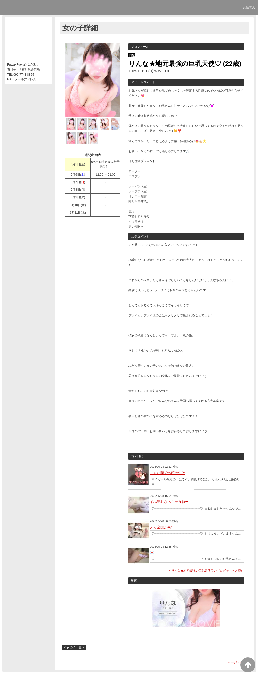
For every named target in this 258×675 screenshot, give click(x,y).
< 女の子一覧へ (74, 647)
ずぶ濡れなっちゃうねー (169, 502)
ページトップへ (238, 662)
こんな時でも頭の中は (167, 473)
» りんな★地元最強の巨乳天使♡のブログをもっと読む (206, 570)
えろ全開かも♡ (162, 527)
